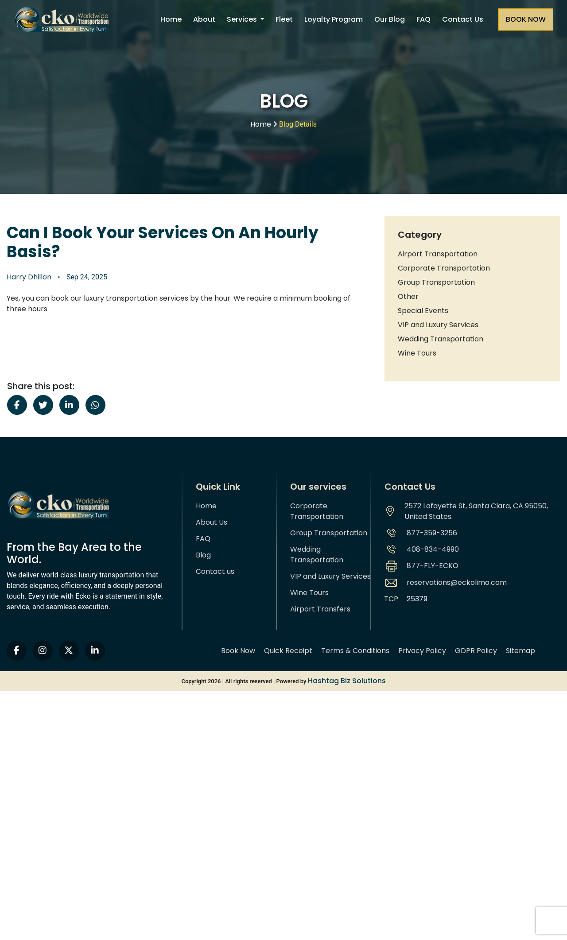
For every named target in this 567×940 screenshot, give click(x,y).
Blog (203, 555)
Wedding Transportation (440, 339)
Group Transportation (436, 282)
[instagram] (43, 651)
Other (408, 296)
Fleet (284, 19)
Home (171, 19)
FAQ (423, 19)
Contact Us (462, 19)
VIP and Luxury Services (438, 325)
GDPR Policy (476, 651)
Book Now (238, 651)
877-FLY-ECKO (432, 566)
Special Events (423, 311)
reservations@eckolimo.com (457, 582)
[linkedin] (95, 651)
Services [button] (243, 19)
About (204, 19)
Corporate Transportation (444, 268)
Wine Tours (417, 353)
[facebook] (17, 651)
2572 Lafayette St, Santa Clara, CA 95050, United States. (476, 511)
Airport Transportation (438, 254)
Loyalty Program (333, 19)
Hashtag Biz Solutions (347, 681)
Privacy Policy (422, 651)
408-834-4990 (433, 549)
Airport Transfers (320, 609)
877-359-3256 (432, 533)
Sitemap (520, 651)
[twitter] (69, 651)
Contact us (215, 571)
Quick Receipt (288, 651)
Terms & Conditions (355, 651)
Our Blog (389, 19)
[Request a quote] (525, 19)
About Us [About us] (211, 522)
